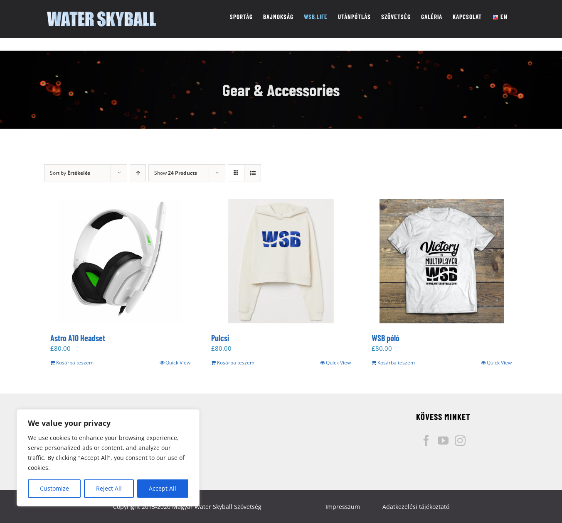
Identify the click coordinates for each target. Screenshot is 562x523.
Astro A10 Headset (77, 338)
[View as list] (252, 173)
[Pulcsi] (281, 261)
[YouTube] (443, 440)
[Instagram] (460, 440)
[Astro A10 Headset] (120, 261)
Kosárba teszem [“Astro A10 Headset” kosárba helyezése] (75, 362)
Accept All (162, 488)
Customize (54, 488)
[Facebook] (426, 440)
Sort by (70, 172)
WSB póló (385, 338)
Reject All (109, 488)
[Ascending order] (138, 172)
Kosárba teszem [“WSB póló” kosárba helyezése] (396, 362)
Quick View (177, 362)
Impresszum (342, 507)
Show (175, 172)
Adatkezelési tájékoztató (415, 507)
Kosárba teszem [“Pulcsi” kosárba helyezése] (235, 362)
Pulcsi (220, 338)
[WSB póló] (441, 261)
